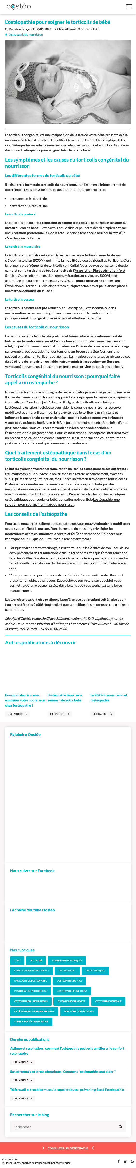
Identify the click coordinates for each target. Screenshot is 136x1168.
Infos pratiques (95, 970)
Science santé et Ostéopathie (31, 1021)
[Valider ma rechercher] (120, 1126)
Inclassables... (67, 970)
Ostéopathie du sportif (71, 1001)
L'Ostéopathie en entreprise (30, 991)
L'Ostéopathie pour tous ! (72, 991)
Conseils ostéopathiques (67, 960)
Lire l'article (15, 714)
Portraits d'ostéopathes (79, 1011)
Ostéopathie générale (108, 1001)
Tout (17, 960)
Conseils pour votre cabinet (31, 970)
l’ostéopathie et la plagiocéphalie (29, 433)
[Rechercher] (68, 1126)
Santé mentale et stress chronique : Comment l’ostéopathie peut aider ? (63, 1071)
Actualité (36, 960)
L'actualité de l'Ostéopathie (30, 980)
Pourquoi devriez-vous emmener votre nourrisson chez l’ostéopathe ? (25, 700)
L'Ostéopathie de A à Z (69, 980)
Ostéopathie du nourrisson (26, 34)
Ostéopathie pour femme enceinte (34, 1011)
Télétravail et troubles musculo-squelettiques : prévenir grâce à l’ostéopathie (67, 1089)
